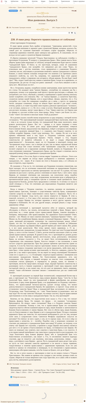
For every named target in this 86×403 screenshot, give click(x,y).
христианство (28, 243)
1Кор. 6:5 (28, 255)
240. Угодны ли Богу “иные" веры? (64, 27)
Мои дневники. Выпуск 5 (42, 20)
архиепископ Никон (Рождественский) (42, 16)
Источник (42, 23)
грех (10, 80)
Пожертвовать (13, 10)
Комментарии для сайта (13, 402)
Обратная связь (24, 385)
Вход (74, 11)
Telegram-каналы (19, 377)
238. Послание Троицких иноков (20, 27)
